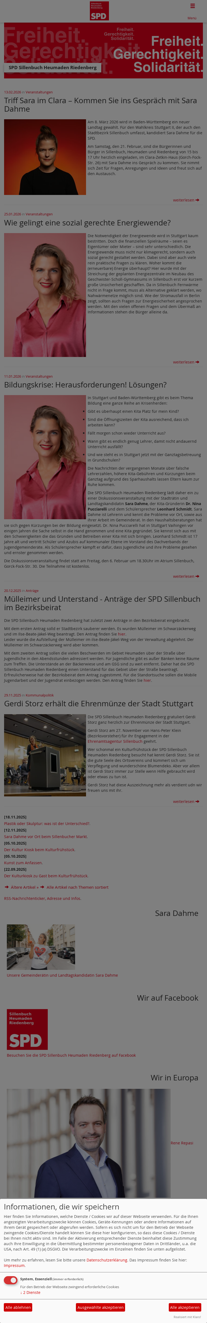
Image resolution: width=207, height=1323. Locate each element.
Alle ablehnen (18, 1307)
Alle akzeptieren (185, 1307)
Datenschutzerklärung (107, 1260)
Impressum (14, 1265)
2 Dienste (30, 1292)
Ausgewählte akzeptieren (101, 1307)
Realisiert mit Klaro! (187, 1317)
